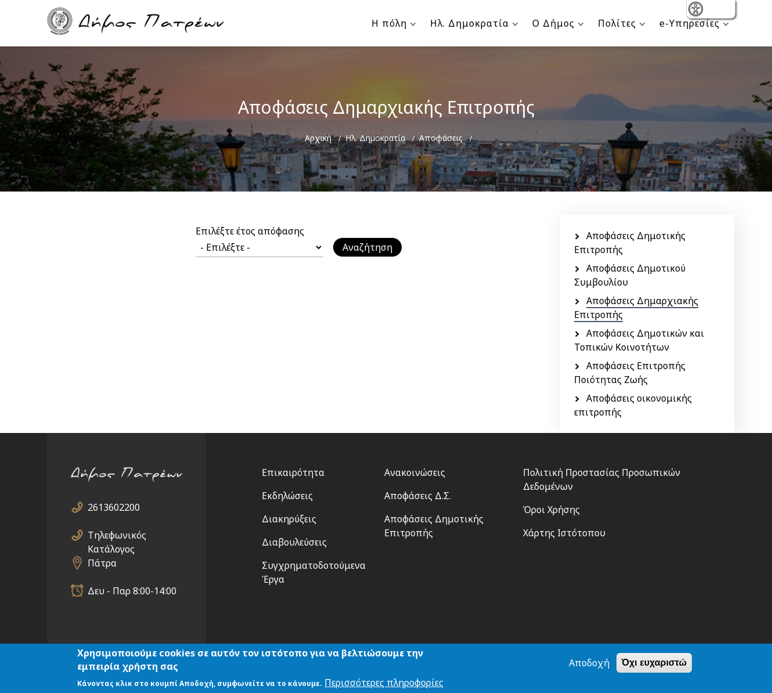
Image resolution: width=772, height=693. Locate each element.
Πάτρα (102, 563)
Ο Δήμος (553, 23)
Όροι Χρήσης (551, 509)
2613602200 (114, 507)
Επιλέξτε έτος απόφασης (250, 231)
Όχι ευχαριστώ (654, 663)
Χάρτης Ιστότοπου (564, 532)
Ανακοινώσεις (414, 472)
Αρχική (318, 137)
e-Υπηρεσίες (689, 23)
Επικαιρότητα (293, 472)
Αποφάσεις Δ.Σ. (417, 495)
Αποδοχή (589, 663)
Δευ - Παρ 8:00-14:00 (132, 590)
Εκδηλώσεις (287, 495)
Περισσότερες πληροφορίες (383, 683)
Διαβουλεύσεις (294, 542)
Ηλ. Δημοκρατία (469, 23)
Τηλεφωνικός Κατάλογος (117, 535)
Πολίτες (617, 23)
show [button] (696, 10)
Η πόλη (389, 23)
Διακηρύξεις (289, 518)
